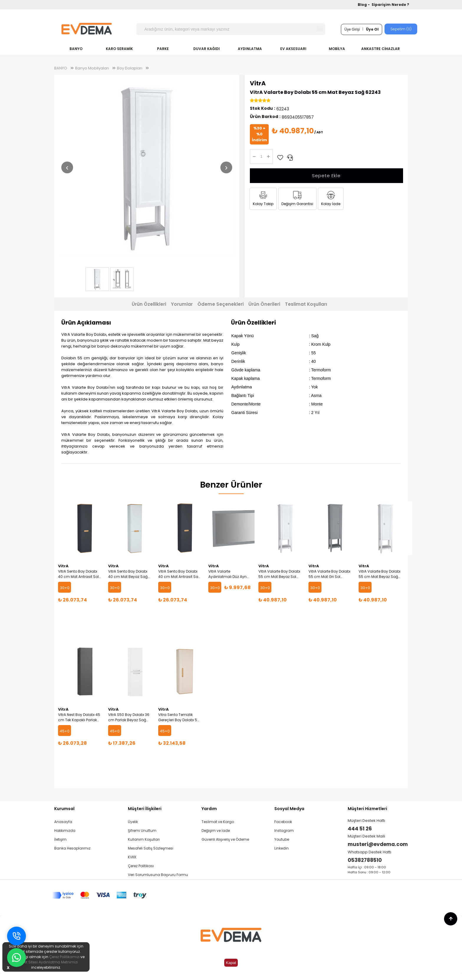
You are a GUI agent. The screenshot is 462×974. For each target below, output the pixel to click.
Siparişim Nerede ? (390, 4)
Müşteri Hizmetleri (367, 809)
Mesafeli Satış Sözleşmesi (150, 848)
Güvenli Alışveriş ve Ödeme (225, 839)
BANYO (76, 48)
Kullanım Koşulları (144, 839)
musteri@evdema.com (378, 844)
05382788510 (365, 860)
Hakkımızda (64, 830)
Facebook (283, 821)
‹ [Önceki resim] (67, 167)
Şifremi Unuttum (142, 830)
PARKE (163, 48)
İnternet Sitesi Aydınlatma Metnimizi (46, 962)
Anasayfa (63, 821)
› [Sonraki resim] (226, 167)
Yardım (209, 809)
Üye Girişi (352, 29)
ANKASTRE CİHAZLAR (380, 48)
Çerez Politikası (141, 865)
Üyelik (133, 821)
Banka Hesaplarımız (72, 848)
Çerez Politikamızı (64, 956)
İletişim (60, 839)
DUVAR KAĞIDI (206, 48)
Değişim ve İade (216, 830)
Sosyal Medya (289, 809)
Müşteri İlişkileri (144, 809)
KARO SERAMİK (119, 48)
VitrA (258, 83)
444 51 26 (360, 828)
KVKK (132, 857)
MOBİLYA (337, 48)
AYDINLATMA (250, 48)
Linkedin (281, 848)
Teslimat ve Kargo (218, 821)
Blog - (364, 4)
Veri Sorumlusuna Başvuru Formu (158, 874)
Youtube (281, 839)
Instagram (284, 830)
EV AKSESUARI (293, 48)
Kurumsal (64, 809)
